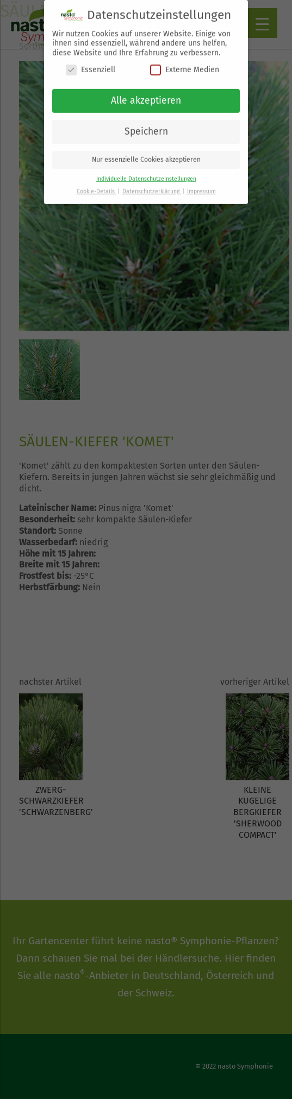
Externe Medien (184, 64)
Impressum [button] (201, 185)
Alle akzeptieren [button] (146, 94)
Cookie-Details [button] (96, 185)
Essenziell (90, 64)
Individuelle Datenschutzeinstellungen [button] (146, 172)
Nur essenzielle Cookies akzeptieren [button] (146, 153)
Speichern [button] (146, 125)
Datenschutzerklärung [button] (151, 185)
